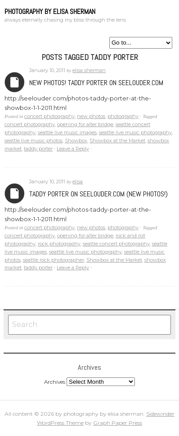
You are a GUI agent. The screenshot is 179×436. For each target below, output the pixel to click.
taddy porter (38, 148)
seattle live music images (67, 132)
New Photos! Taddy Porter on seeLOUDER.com (96, 82)
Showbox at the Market (117, 140)
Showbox (76, 140)
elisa (77, 181)
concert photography (49, 116)
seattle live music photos (33, 140)
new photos (91, 116)
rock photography (59, 244)
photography (123, 116)
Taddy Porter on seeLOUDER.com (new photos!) (98, 194)
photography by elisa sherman (49, 11)
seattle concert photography (116, 244)
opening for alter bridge (85, 124)
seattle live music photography (135, 132)
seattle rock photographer (53, 260)
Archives (14, 82)
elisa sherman (89, 70)
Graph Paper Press (117, 422)
